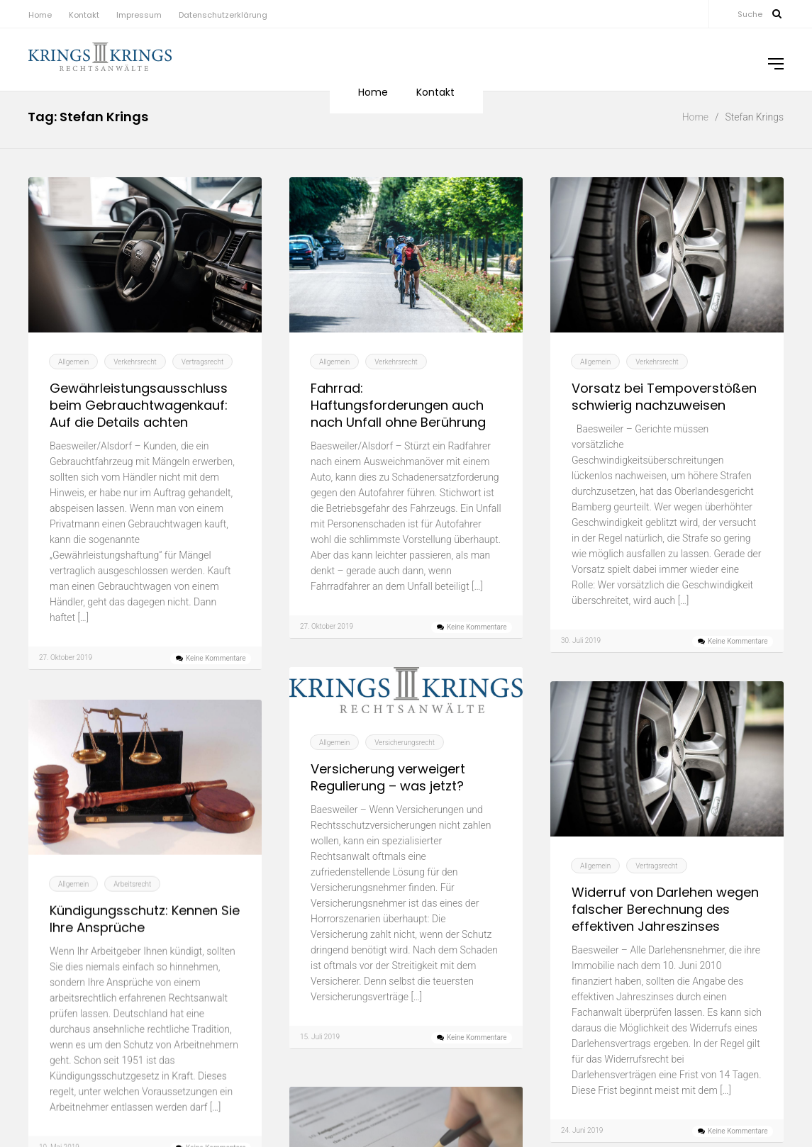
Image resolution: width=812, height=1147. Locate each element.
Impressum (139, 15)
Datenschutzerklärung (223, 15)
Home (40, 15)
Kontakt (84, 15)
